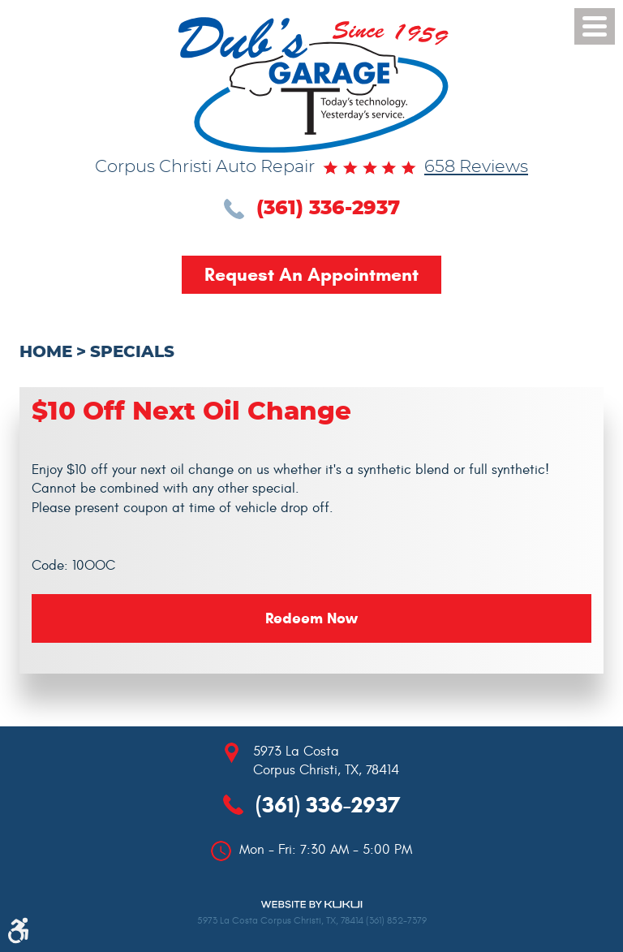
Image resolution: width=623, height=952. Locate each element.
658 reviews (476, 167)
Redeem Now (311, 618)
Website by (311, 904)
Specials (132, 352)
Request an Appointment (311, 274)
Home (45, 352)
